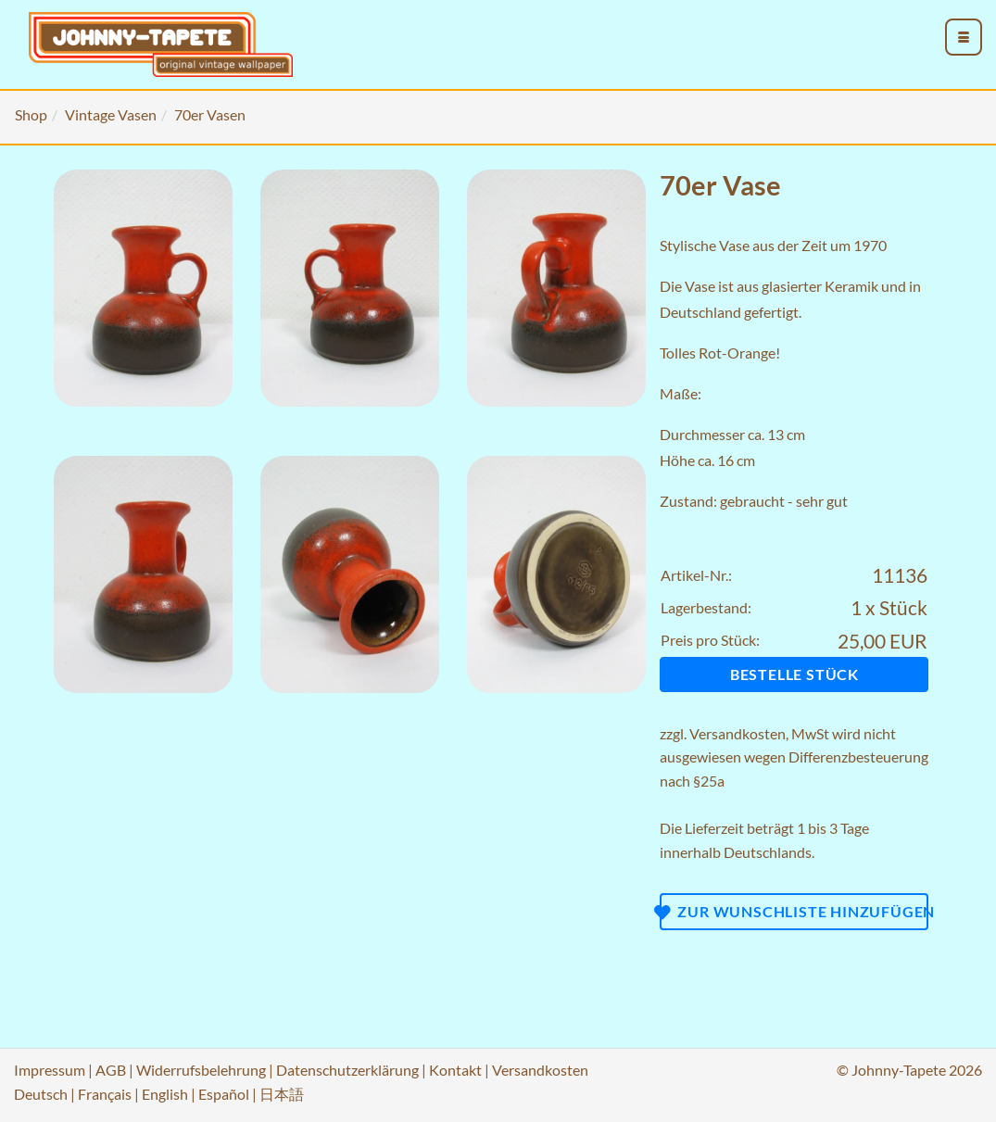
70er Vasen (210, 114)
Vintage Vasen (111, 114)
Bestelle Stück (794, 674)
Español (223, 1094)
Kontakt (455, 1069)
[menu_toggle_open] (963, 37)
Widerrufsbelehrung (201, 1069)
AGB (110, 1069)
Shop (31, 114)
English (165, 1094)
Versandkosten (737, 733)
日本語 (281, 1094)
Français (105, 1094)
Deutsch (41, 1094)
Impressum (49, 1069)
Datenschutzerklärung (347, 1069)
